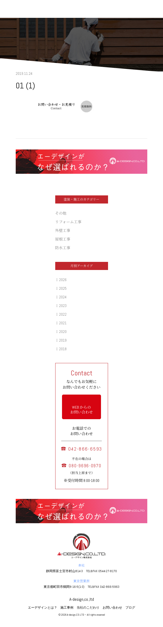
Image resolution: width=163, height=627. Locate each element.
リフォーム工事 (68, 221)
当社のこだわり (88, 607)
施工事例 (66, 607)
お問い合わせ (112, 607)
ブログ (130, 607)
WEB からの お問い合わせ (81, 410)
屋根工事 (62, 239)
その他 (61, 213)
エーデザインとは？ (42, 607)
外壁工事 (62, 230)
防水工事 (62, 247)
